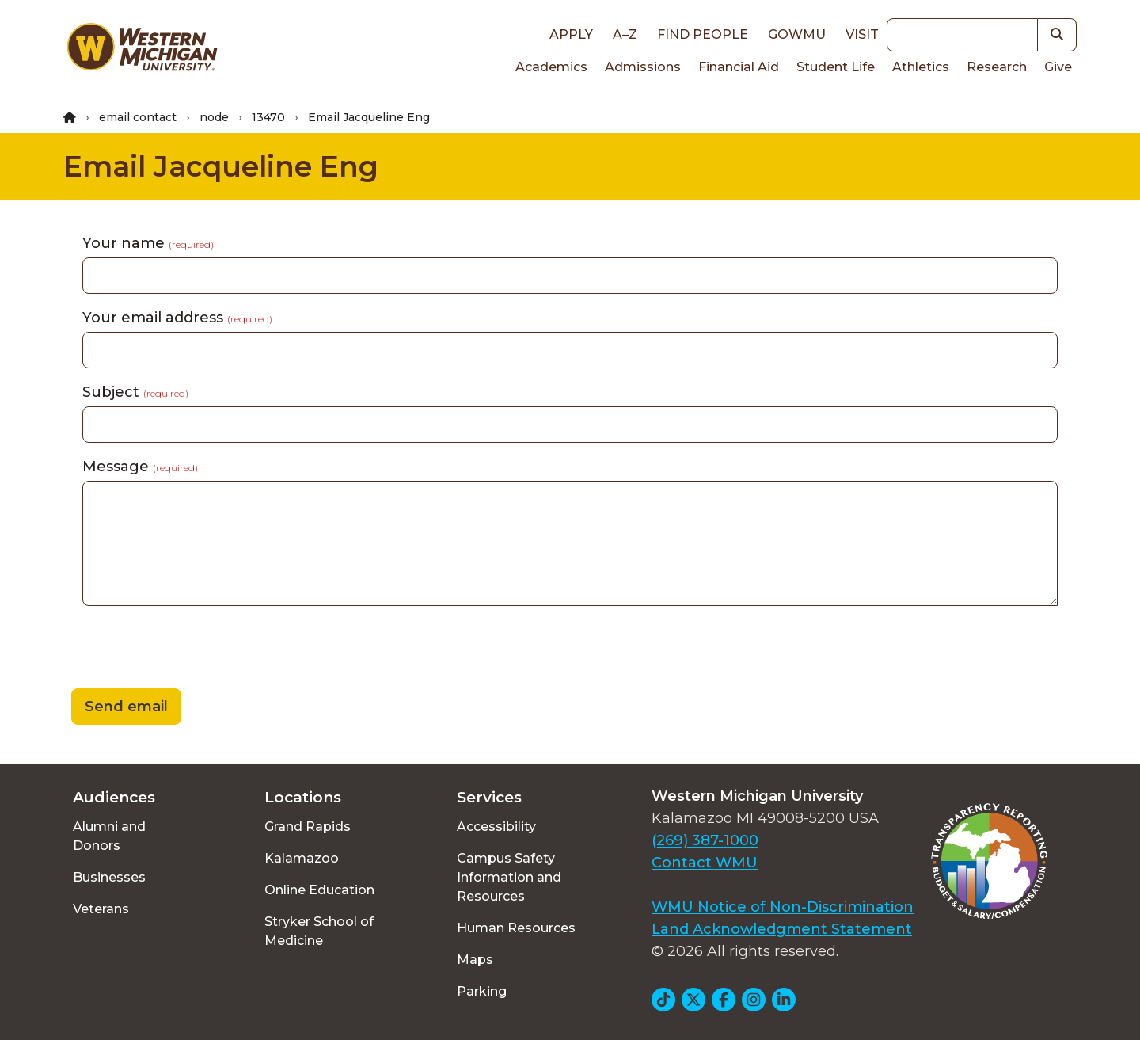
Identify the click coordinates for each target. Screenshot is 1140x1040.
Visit (862, 34)
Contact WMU (705, 862)
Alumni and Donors (109, 836)
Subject (135, 392)
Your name (148, 243)
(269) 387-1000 (705, 840)
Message (140, 466)
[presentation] (183, 649)
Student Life (835, 66)
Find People (702, 34)
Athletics (920, 66)
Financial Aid (738, 66)
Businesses (109, 877)
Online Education (319, 889)
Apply (571, 34)
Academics (551, 66)
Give (1058, 66)
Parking (482, 991)
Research (997, 66)
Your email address (177, 317)
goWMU (797, 34)
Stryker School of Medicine (319, 931)
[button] (1057, 34)
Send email (126, 706)
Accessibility (496, 826)
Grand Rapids (307, 826)
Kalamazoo (301, 858)
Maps (475, 959)
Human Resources (516, 927)
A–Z (625, 34)
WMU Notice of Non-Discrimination (783, 907)
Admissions (643, 66)
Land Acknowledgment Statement (782, 929)
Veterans (101, 908)
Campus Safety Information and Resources (509, 877)
